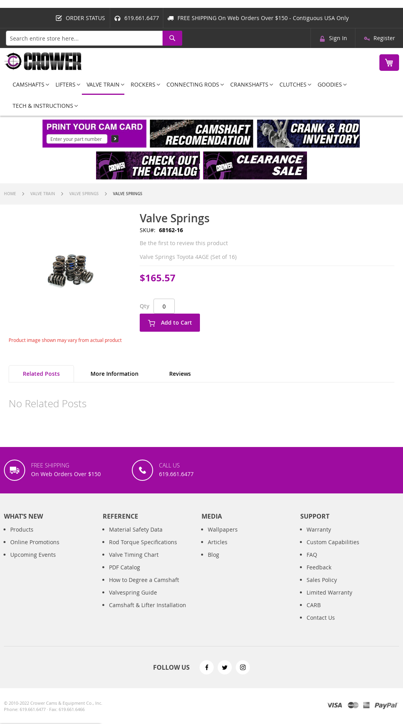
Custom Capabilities (333, 542)
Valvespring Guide (133, 592)
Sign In (338, 38)
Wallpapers (223, 529)
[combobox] (94, 38)
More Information (115, 373)
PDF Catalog (124, 567)
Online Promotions (34, 542)
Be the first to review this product (184, 243)
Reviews (180, 373)
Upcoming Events (33, 554)
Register (384, 38)
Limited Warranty (329, 592)
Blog (213, 554)
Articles (217, 542)
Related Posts (41, 373)
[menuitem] (28, 84)
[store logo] (43, 61)
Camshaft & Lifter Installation (147, 605)
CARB (314, 605)
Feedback (319, 567)
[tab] (41, 373)
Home (10, 193)
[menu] (201, 95)
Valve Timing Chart (134, 554)
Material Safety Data (136, 529)
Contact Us (321, 617)
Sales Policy (322, 580)
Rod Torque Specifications (143, 542)
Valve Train (42, 193)
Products (21, 529)
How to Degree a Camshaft (144, 580)
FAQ (312, 554)
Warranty (319, 529)
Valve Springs (84, 193)
